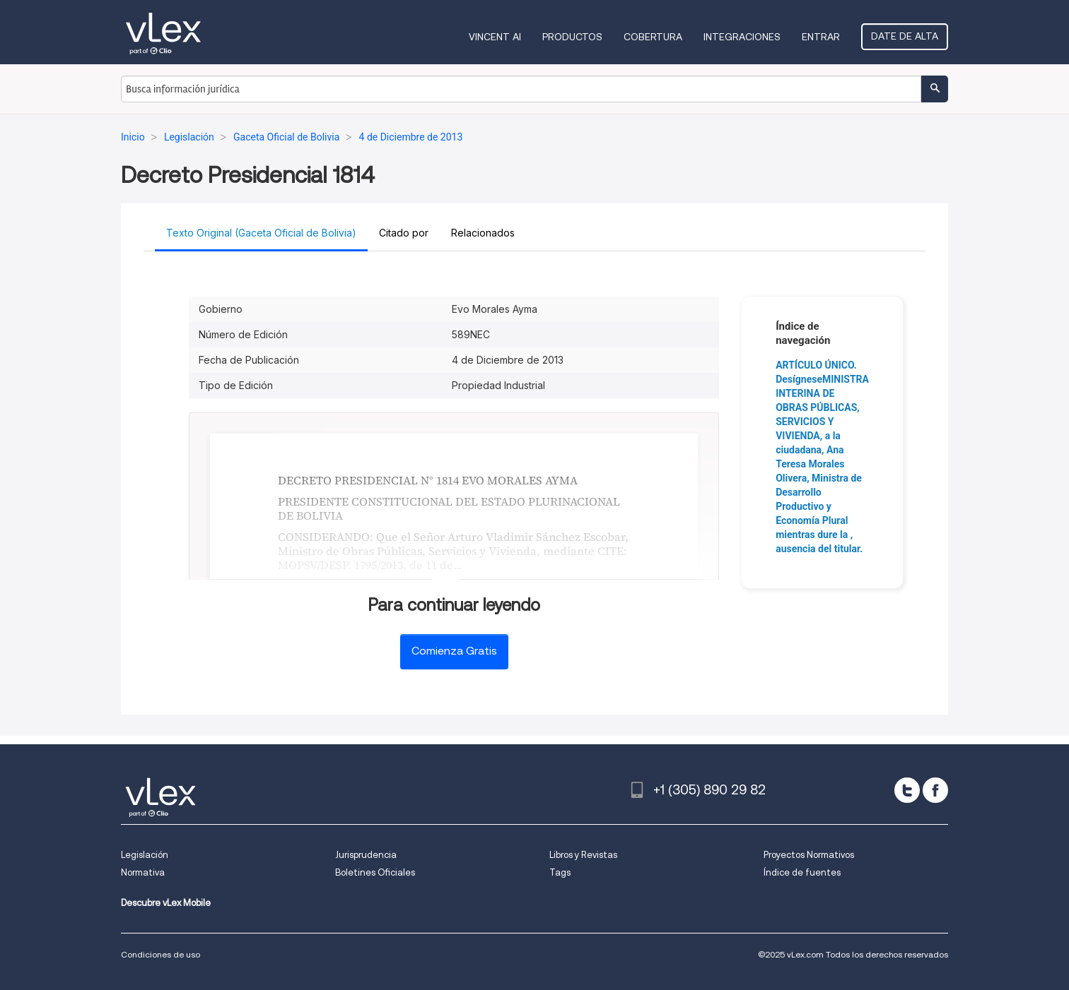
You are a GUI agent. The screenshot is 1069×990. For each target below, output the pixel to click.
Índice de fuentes (802, 872)
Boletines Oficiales (375, 872)
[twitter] (907, 790)
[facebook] (935, 790)
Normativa (143, 872)
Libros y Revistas (583, 854)
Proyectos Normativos (809, 854)
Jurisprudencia (366, 854)
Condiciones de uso (160, 954)
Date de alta (904, 36)
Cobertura (653, 36)
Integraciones (742, 36)
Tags (560, 872)
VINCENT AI (495, 36)
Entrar (821, 36)
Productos (572, 36)
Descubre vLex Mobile (166, 902)
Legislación (144, 854)
